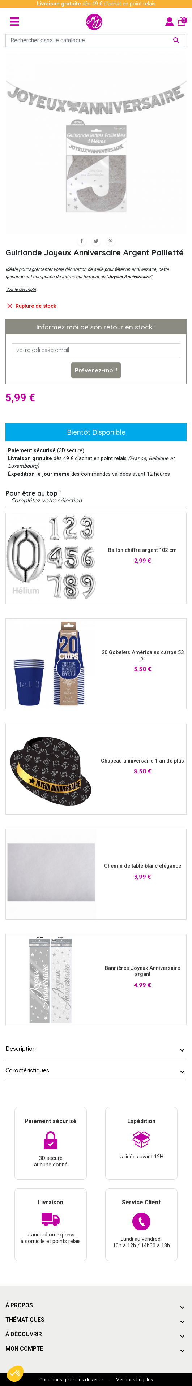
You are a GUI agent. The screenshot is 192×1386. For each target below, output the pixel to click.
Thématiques (24, 1319)
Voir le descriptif (21, 289)
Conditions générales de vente (71, 1379)
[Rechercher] (95, 40)
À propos (19, 1305)
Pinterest (110, 241)
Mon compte (24, 1348)
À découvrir (23, 1334)
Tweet (96, 241)
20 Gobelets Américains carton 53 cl (143, 655)
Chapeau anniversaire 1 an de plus (142, 761)
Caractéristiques (27, 1070)
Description (20, 1048)
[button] (15, 1373)
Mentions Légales (134, 1379)
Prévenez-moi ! (96, 370)
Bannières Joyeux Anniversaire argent (142, 971)
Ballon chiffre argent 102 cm (142, 550)
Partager (81, 241)
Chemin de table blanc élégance (142, 866)
